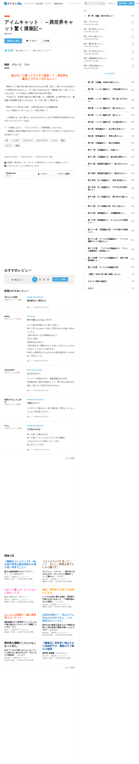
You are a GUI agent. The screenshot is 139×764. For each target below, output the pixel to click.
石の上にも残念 (11, 297)
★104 (6, 599)
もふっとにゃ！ (11, 597)
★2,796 (45, 656)
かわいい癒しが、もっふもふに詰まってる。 (20, 591)
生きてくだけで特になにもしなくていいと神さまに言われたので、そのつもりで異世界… (20, 652)
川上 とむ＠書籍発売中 (14, 574)
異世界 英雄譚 (48, 653)
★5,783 (45, 579)
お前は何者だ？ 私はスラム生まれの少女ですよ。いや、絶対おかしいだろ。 (58, 617)
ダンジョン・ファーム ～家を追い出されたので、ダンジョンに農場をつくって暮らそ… (58, 573)
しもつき (59, 602)
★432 (6, 577)
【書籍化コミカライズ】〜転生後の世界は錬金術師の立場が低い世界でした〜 (20, 564)
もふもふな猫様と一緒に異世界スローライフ (20, 616)
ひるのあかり (62, 653)
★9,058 (45, 633)
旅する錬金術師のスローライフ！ (18, 571)
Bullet (7, 316)
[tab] (7, 65)
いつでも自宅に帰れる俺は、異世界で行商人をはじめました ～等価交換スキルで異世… (58, 599)
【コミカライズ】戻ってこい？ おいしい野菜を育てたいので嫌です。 (58, 564)
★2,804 (7, 658)
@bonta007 (9, 370)
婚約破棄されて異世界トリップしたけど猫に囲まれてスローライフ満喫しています (20, 624)
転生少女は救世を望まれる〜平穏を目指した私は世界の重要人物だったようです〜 (58, 627)
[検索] (85, 3)
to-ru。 (7, 426)
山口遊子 (21, 655)
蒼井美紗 (54, 630)
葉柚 (14, 627)
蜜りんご (23, 597)
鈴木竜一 (61, 576)
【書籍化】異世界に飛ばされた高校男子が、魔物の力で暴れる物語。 (58, 646)
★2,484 (45, 605)
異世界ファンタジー (20, 577)
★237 (6, 630)
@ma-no (8, 34)
